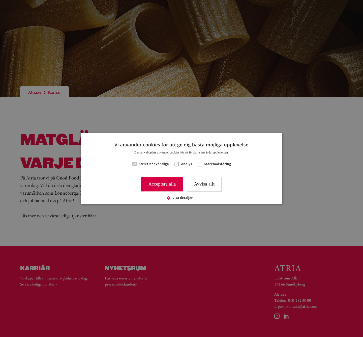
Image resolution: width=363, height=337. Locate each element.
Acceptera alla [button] (162, 184)
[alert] (181, 168)
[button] (134, 164)
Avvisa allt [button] (204, 184)
